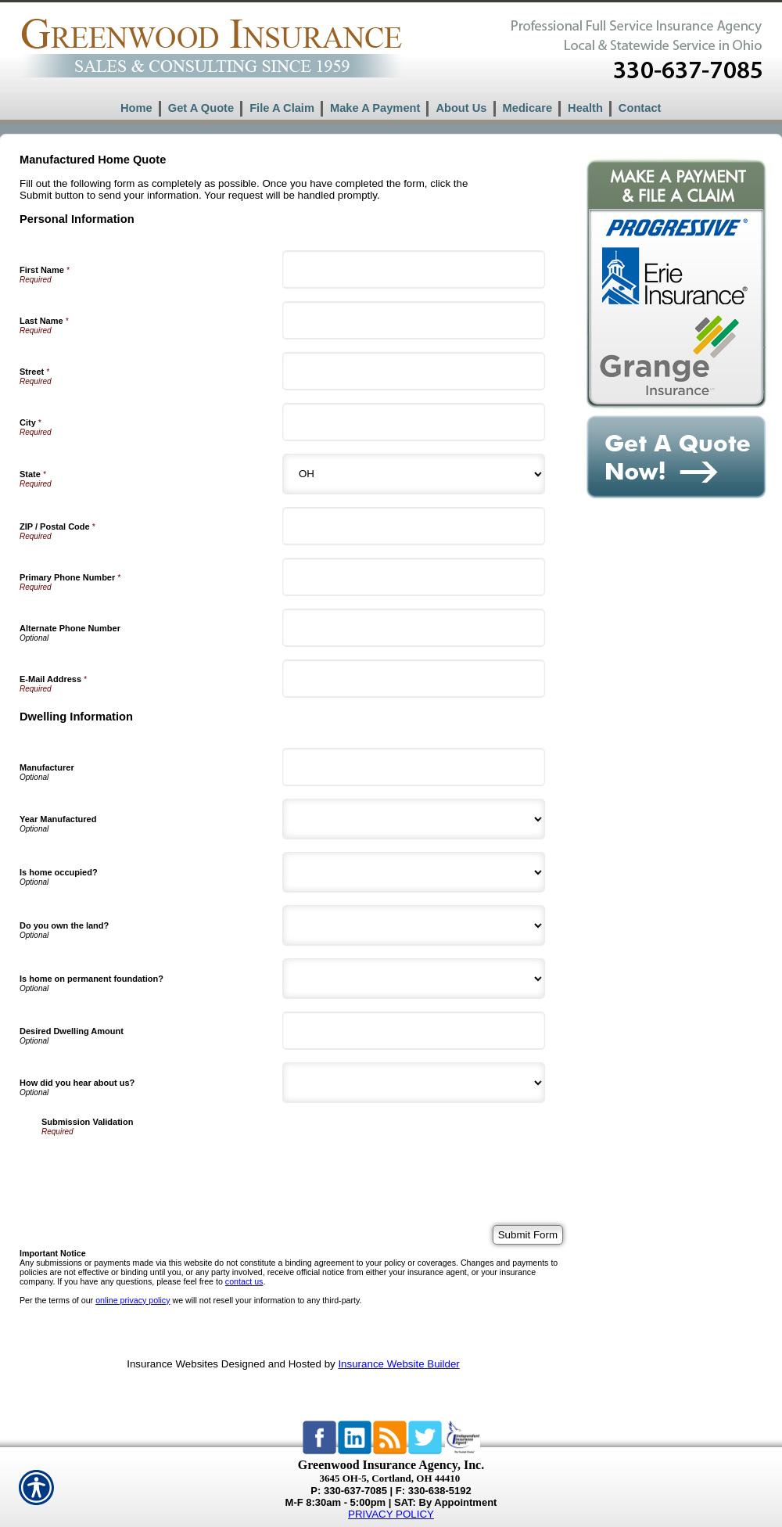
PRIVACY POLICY (391, 1514)
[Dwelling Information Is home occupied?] (413, 872)
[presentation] (160, 1166)
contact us (244, 1281)
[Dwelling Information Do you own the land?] (413, 925)
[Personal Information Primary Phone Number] (413, 577)
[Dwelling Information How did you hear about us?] (413, 1082)
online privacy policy (132, 1300)
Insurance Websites (172, 1364)
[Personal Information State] (413, 474)
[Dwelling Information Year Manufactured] (413, 819)
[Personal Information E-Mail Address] (413, 678)
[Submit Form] (528, 1235)
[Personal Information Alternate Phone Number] (413, 628)
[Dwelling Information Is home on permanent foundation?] (413, 978)
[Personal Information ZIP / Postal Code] (413, 526)
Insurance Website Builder (398, 1364)
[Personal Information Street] (413, 371)
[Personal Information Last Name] (413, 320)
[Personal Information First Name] (413, 269)
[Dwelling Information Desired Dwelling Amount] (413, 1030)
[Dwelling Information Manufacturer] (413, 767)
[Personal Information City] (413, 422)
